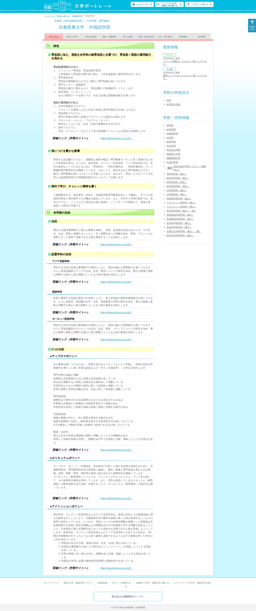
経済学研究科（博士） (178, 186)
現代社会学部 (173, 150)
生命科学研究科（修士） (179, 223)
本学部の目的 (173, 104)
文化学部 (171, 146)
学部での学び (72, 37)
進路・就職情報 (109, 37)
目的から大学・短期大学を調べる (153, 583)
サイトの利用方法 (122, 583)
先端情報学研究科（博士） (180, 219)
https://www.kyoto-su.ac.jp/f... (116, 138)
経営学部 (171, 141)
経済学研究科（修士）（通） (182, 211)
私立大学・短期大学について (78, 583)
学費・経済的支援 (146, 37)
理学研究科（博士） (177, 182)
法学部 (170, 137)
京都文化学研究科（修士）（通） (184, 231)
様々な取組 (128, 37)
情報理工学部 (173, 154)
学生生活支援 (91, 37)
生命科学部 (172, 162)
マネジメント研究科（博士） (182, 206)
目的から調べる (63, 16)
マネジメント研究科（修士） (182, 202)
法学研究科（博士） (177, 194)
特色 (169, 100)
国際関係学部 (173, 158)
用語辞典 (103, 583)
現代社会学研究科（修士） (180, 235)
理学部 (170, 125)
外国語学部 (172, 133)
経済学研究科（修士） (178, 178)
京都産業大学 (77, 16)
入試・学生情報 (165, 37)
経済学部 (171, 129)
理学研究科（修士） (177, 174)
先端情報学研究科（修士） (180, 215)
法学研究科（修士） (177, 190)
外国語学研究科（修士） (179, 198)
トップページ (49, 16)
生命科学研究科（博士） (179, 227)
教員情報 (183, 37)
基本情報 (202, 37)
